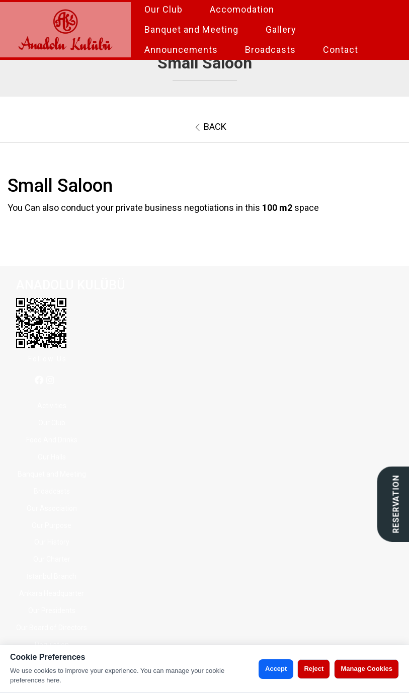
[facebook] (39, 380)
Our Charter (51, 559)
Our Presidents (51, 610)
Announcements (181, 49)
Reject (313, 668)
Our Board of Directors (51, 628)
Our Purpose (51, 525)
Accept (276, 668)
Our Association (52, 508)
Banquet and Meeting (191, 29)
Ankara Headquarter (51, 593)
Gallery (281, 29)
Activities (51, 406)
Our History (51, 542)
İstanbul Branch (51, 576)
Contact (340, 49)
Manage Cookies (366, 668)
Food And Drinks (51, 440)
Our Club (163, 9)
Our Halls (52, 457)
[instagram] (50, 380)
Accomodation (242, 9)
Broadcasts (270, 49)
